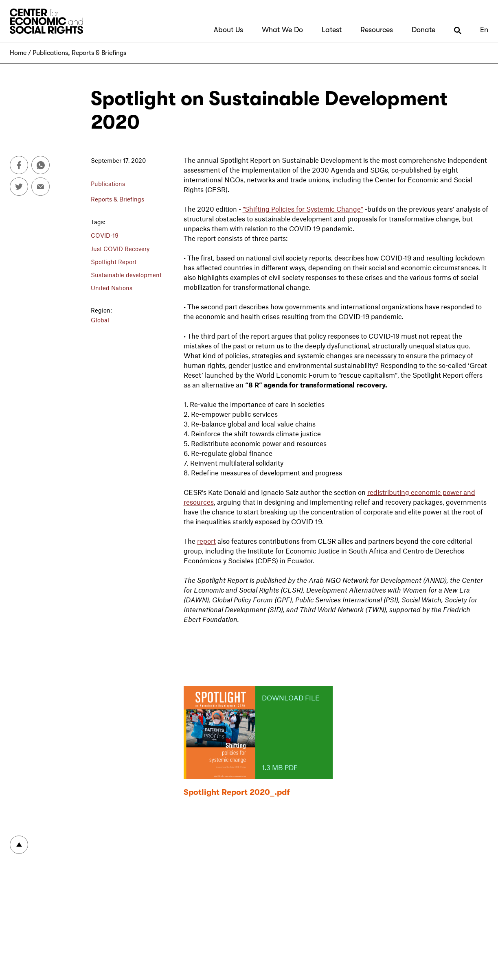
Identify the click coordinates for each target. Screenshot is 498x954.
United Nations (111, 287)
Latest (332, 30)
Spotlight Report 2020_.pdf (237, 792)
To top (19, 845)
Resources (376, 30)
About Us (228, 30)
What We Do (282, 30)
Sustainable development (126, 274)
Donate (423, 30)
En (484, 30)
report (206, 541)
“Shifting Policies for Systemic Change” (303, 209)
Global (100, 320)
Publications (50, 53)
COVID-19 (104, 235)
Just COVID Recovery (120, 248)
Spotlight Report (113, 261)
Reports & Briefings (99, 53)
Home (18, 53)
